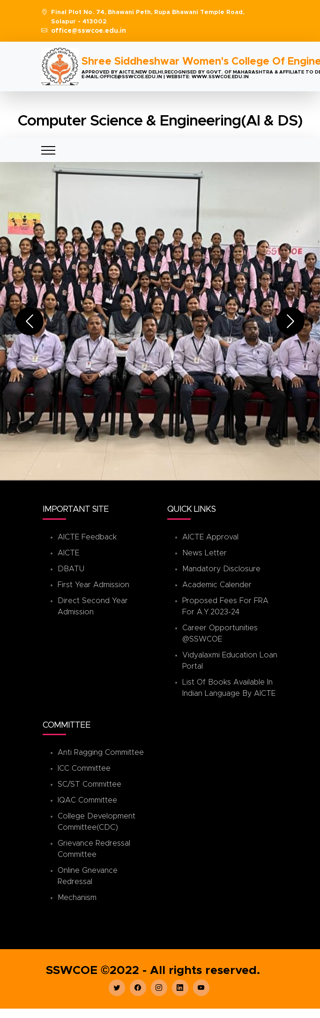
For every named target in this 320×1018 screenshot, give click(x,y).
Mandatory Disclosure (221, 569)
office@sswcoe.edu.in (88, 31)
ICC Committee (84, 768)
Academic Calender (217, 585)
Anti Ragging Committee (101, 752)
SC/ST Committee (89, 784)
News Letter (204, 553)
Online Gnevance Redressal (88, 876)
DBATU (71, 569)
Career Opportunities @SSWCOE (220, 633)
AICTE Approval (210, 537)
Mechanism (77, 897)
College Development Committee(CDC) (96, 821)
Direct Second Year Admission (93, 606)
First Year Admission (93, 585)
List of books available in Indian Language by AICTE (228, 688)
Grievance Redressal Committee (94, 849)
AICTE (68, 553)
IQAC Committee (87, 800)
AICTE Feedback (87, 537)
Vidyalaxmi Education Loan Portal (229, 660)
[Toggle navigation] (48, 150)
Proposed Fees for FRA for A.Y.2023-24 (225, 606)
